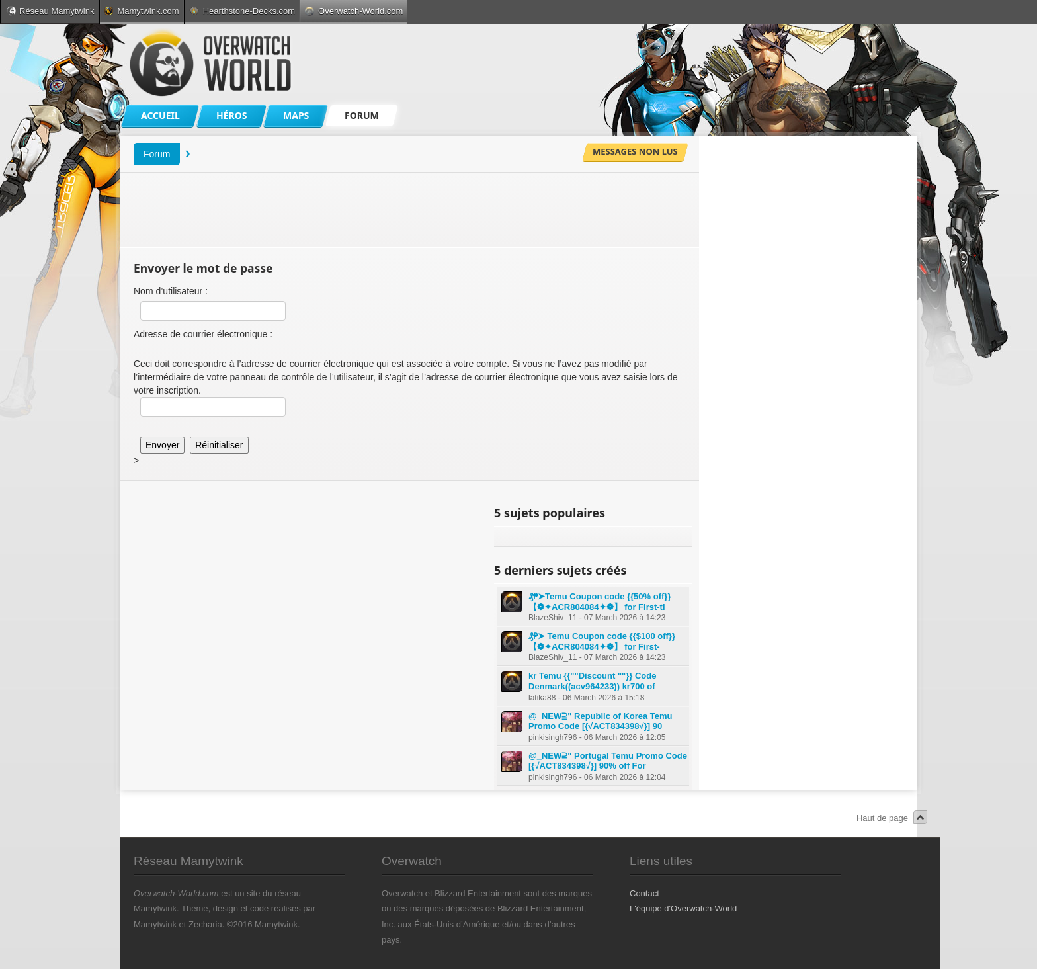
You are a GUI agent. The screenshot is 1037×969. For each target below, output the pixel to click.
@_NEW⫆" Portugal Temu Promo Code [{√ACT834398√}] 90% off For (607, 761)
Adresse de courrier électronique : (203, 334)
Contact (644, 893)
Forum (157, 154)
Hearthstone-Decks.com (242, 11)
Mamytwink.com (141, 11)
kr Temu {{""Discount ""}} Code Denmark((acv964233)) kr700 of (592, 681)
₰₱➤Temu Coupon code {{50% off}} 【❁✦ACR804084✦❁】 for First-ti (599, 601)
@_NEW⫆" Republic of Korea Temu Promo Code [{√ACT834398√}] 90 (600, 721)
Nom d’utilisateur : (171, 291)
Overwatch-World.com (354, 11)
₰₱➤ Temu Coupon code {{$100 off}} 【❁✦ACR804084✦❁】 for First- (601, 641)
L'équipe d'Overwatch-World (683, 908)
